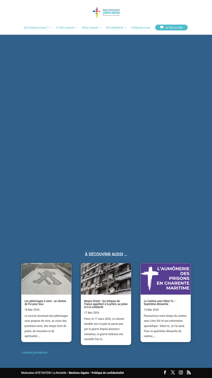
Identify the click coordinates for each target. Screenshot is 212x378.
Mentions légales (79, 373)
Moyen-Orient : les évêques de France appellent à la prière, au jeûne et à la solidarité (106, 304)
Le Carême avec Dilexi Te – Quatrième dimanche (160, 302)
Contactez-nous (140, 27)
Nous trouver (90, 27)
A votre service (65, 27)
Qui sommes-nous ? (36, 27)
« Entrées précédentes (34, 352)
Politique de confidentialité (108, 373)
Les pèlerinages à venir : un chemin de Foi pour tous (45, 302)
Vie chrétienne (114, 27)
